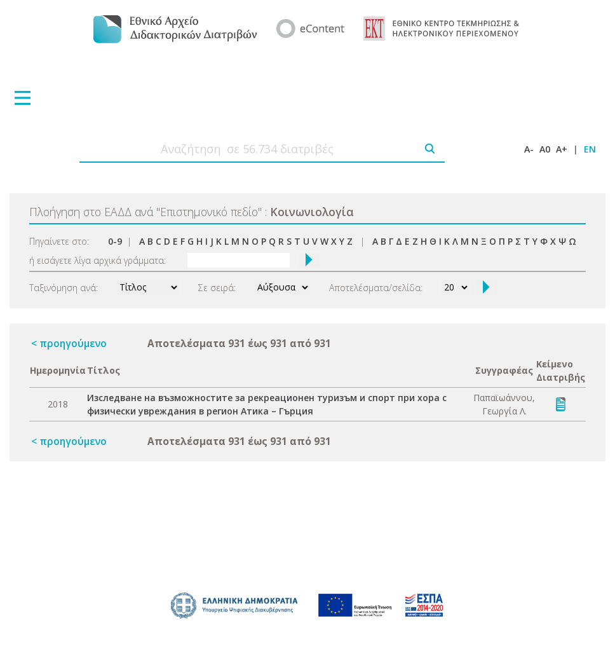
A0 (544, 149)
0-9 (115, 241)
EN (590, 149)
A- (529, 149)
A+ (561, 149)
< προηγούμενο (69, 343)
